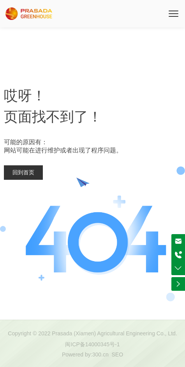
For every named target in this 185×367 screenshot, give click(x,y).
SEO (117, 354)
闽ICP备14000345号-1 (92, 344)
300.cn (100, 354)
